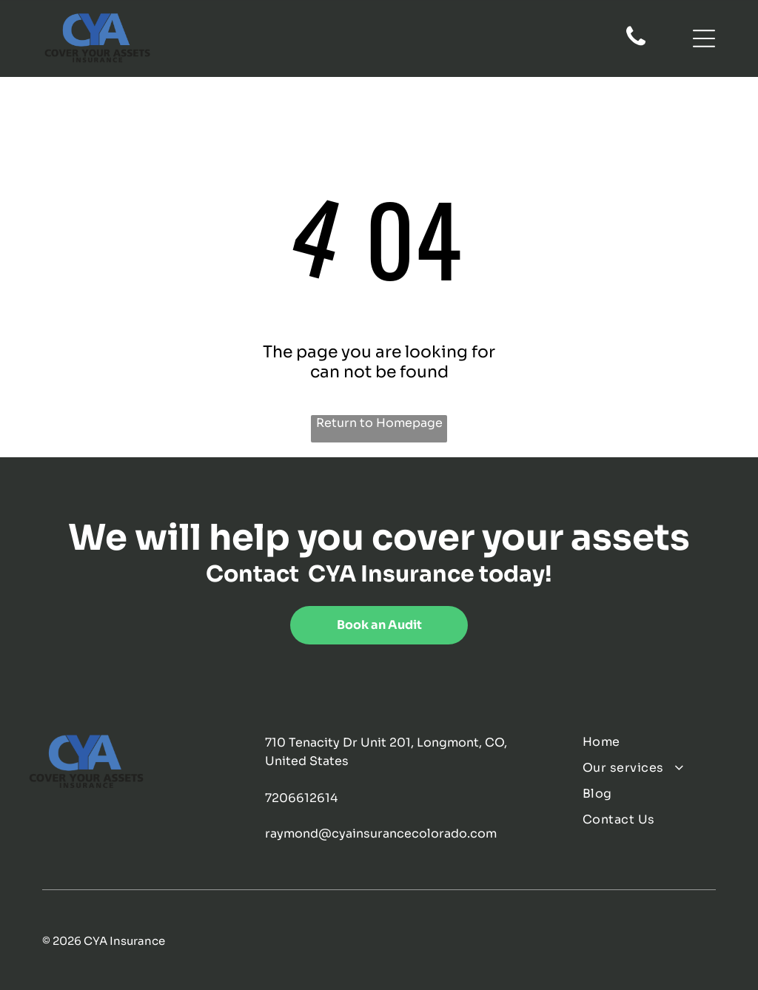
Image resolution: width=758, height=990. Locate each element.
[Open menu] (704, 38)
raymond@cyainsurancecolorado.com (381, 833)
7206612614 (301, 798)
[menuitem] (657, 742)
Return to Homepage (379, 423)
